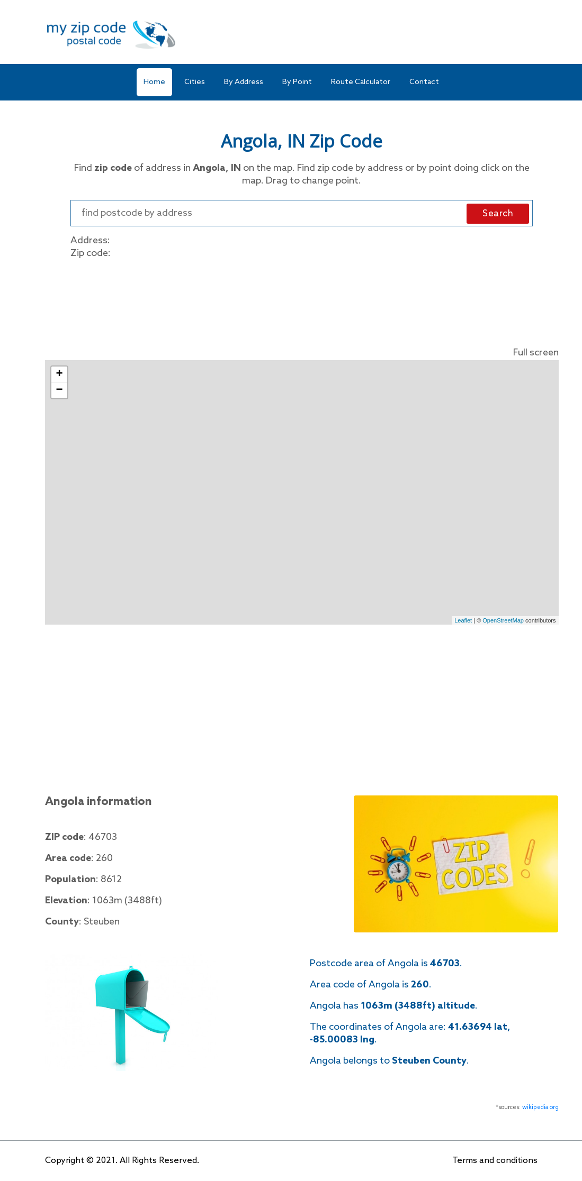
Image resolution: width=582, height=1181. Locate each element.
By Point (297, 82)
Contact (424, 82)
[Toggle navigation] (531, 35)
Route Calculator (360, 82)
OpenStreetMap (503, 620)
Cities (194, 82)
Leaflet (463, 620)
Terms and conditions (495, 1161)
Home (154, 82)
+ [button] (59, 374)
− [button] (59, 390)
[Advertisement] (302, 300)
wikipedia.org (540, 1107)
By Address (243, 82)
